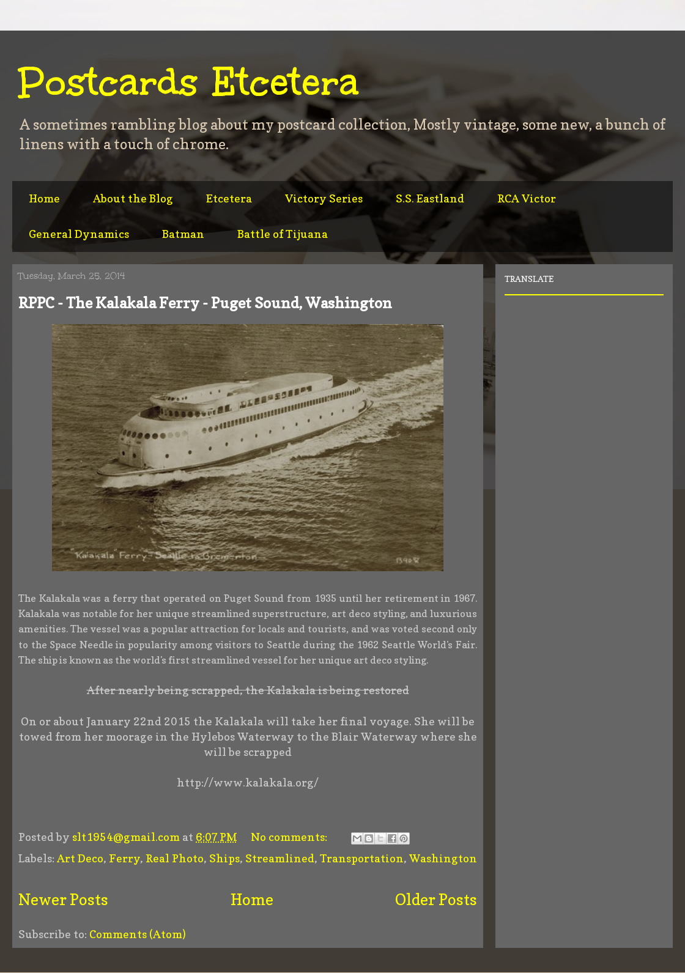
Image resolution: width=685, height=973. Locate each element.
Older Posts (436, 899)
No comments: (290, 837)
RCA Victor (526, 198)
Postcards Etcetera (188, 82)
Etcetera (229, 198)
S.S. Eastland (430, 198)
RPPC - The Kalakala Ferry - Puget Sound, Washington (205, 303)
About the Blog (133, 198)
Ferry (124, 858)
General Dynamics (79, 234)
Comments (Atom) (137, 934)
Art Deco (80, 858)
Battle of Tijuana (282, 234)
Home (44, 198)
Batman (183, 234)
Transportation (362, 858)
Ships (224, 858)
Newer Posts (63, 899)
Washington (443, 858)
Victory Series (324, 198)
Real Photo (175, 858)
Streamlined (279, 858)
